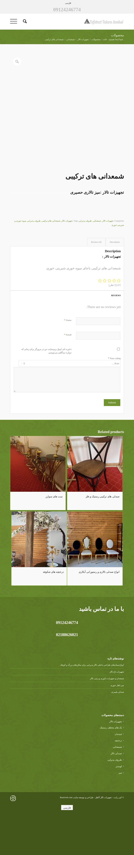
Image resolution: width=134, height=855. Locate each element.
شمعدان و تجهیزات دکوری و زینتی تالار (107, 715)
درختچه (118, 777)
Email (67, 371)
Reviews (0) (96, 279)
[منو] (15, 21)
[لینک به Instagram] (13, 835)
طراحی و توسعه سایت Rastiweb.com (76, 834)
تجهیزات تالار (107, 258)
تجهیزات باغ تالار (116, 709)
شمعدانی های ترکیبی (51, 258)
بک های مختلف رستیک (111, 764)
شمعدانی (97, 258)
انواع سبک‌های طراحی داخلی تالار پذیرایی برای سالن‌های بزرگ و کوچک (92, 702)
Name (67, 357)
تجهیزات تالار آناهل (103, 834)
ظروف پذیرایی (85, 258)
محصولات (117, 35)
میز (120, 809)
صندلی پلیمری (117, 729)
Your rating (114, 395)
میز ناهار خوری (117, 722)
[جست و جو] (24, 21)
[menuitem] (68, 3)
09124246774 (67, 9)
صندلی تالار (116, 790)
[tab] (115, 279)
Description (115, 279)
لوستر (119, 803)
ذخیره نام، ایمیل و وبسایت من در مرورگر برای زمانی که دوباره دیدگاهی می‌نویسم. (46, 388)
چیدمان (118, 771)
